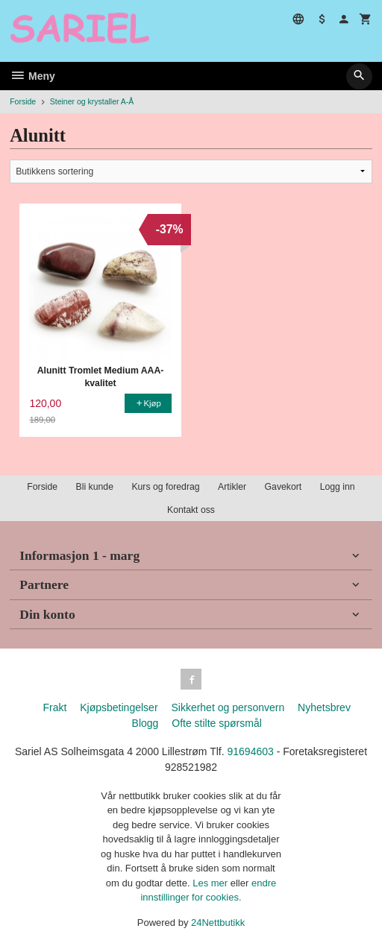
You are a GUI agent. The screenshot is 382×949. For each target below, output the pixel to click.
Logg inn (337, 487)
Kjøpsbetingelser (118, 707)
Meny (32, 76)
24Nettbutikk (218, 922)
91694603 (250, 751)
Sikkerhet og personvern (227, 707)
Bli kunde (94, 487)
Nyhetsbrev (324, 707)
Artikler (232, 487)
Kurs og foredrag (165, 487)
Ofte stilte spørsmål (217, 723)
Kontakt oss (191, 510)
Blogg (145, 723)
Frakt (54, 707)
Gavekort (283, 487)
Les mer (211, 883)
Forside (23, 101)
